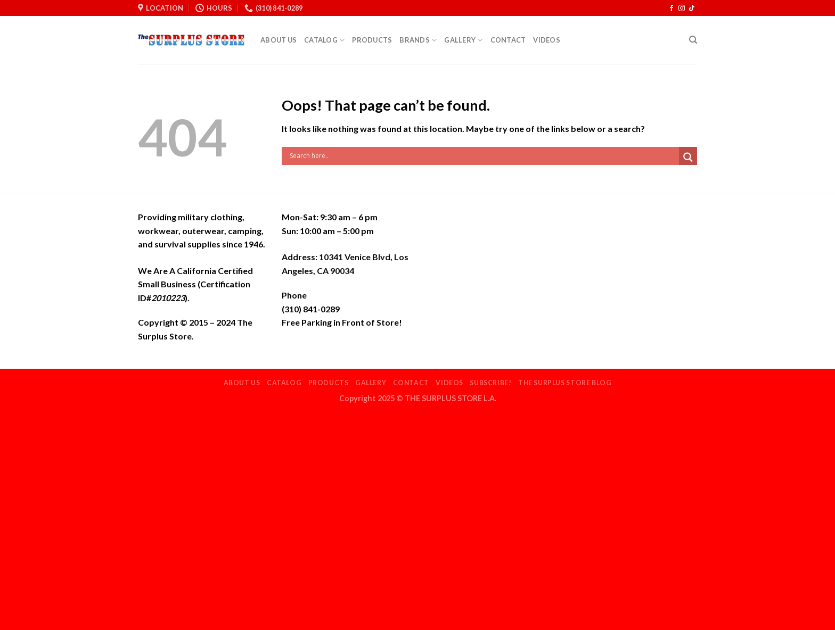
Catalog (324, 40)
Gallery (463, 40)
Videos (546, 40)
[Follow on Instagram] (681, 8)
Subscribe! (490, 383)
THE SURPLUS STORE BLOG (564, 383)
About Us (278, 40)
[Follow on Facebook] (671, 8)
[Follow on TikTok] (692, 8)
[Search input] (483, 156)
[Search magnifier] (688, 157)
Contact (508, 40)
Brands (418, 40)
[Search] (693, 40)
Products (372, 40)
